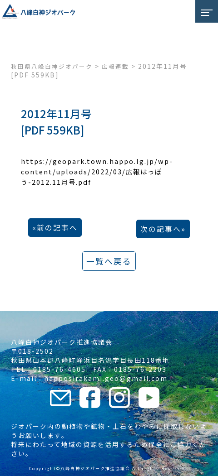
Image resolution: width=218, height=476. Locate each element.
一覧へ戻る (109, 261)
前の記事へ (57, 227)
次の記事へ (160, 229)
